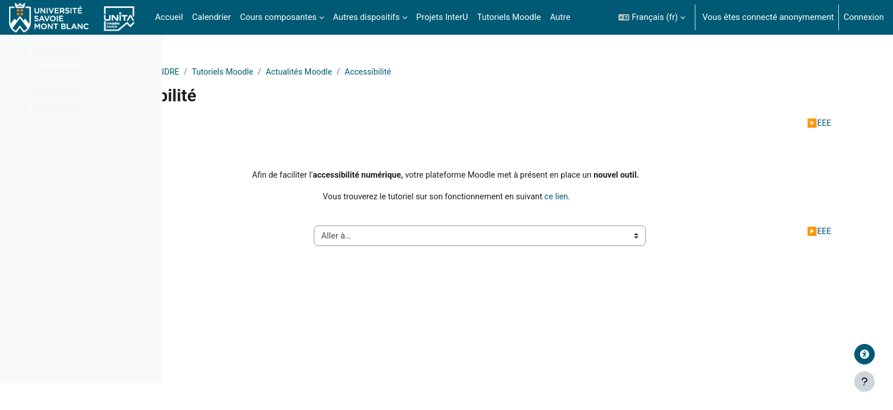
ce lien (632, 199)
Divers (261, 72)
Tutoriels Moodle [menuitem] (509, 17)
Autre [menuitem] (560, 17)
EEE (800, 124)
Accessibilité (529, 72)
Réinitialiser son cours (270, 124)
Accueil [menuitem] (169, 17)
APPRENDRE (310, 72)
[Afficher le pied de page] (864, 381)
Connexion (863, 17)
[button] (652, 17)
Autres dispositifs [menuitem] (366, 17)
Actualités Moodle (458, 72)
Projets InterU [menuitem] (442, 17)
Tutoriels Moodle (379, 72)
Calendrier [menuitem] (211, 17)
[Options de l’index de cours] (147, 51)
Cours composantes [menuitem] (278, 17)
